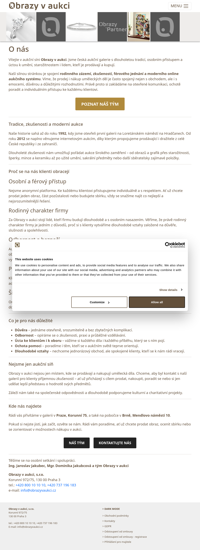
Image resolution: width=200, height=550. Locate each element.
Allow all (157, 302)
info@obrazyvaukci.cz (38, 490)
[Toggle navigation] (179, 6)
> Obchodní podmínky (115, 515)
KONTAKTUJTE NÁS (115, 442)
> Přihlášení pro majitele (116, 542)
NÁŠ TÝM (76, 442)
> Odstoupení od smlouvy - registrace (124, 536)
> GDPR (106, 526)
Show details (168, 289)
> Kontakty (108, 521)
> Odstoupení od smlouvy (117, 531)
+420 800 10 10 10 (31, 485)
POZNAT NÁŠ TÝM (100, 104)
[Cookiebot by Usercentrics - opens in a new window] (168, 245)
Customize (99, 302)
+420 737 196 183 (61, 485)
